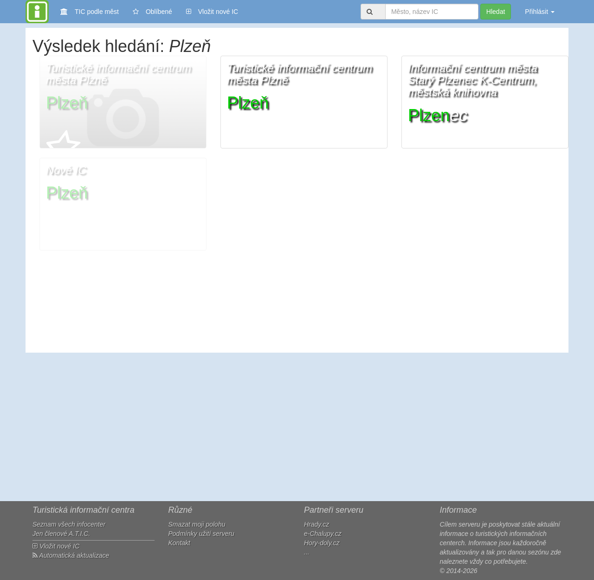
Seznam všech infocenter (68, 524)
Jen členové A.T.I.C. (61, 533)
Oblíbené (152, 11)
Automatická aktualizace (70, 555)
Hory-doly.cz (322, 543)
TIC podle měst (89, 10)
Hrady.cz (316, 524)
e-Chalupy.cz (323, 533)
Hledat (495, 11)
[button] (123, 102)
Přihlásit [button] (540, 11)
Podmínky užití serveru (201, 533)
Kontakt (179, 543)
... (307, 552)
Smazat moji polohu (197, 524)
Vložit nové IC (212, 10)
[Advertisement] (297, 427)
